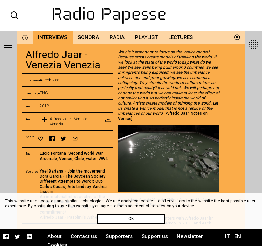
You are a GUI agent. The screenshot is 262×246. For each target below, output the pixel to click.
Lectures (180, 37)
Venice (65, 158)
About (54, 236)
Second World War (85, 153)
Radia (117, 37)
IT (227, 236)
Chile (79, 158)
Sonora (88, 37)
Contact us (84, 236)
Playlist (146, 37)
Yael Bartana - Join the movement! (72, 171)
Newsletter (190, 236)
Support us (155, 236)
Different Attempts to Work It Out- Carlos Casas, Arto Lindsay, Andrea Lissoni (73, 186)
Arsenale (48, 158)
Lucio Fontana (53, 153)
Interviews (52, 37)
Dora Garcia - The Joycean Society (72, 176)
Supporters (119, 236)
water (91, 158)
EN (237, 236)
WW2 (103, 158)
